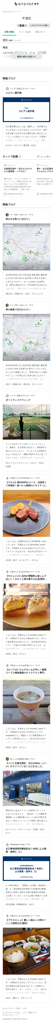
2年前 (33, 89)
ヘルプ (24, 1013)
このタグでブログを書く (39, 25)
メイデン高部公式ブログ (19, 89)
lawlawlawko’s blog (17, 844)
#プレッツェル (24, 829)
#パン (8, 833)
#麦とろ (16, 998)
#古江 (33, 145)
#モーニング (26, 998)
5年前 (38, 572)
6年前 (38, 916)
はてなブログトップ (10, 1015)
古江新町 (41, 53)
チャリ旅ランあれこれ (18, 215)
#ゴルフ (9, 145)
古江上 (18, 53)
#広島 (8, 560)
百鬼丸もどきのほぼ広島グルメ (22, 478)
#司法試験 (10, 904)
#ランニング (37, 294)
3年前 (31, 215)
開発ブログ (33, 1013)
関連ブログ (40, 32)
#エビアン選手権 (21, 145)
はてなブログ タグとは (11, 1013)
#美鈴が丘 (18, 294)
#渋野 (8, 466)
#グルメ (35, 560)
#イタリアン (24, 560)
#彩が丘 (9, 294)
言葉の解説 (9, 32)
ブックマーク (10, 165)
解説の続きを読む (26, 56)
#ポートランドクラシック (17, 463)
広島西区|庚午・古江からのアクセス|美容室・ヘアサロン (18, 170)
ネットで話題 (25, 32)
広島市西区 (8, 53)
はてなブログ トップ (12, 12)
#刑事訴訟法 (21, 904)
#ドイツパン (11, 829)
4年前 (33, 396)
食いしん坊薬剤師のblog (19, 759)
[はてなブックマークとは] (20, 156)
